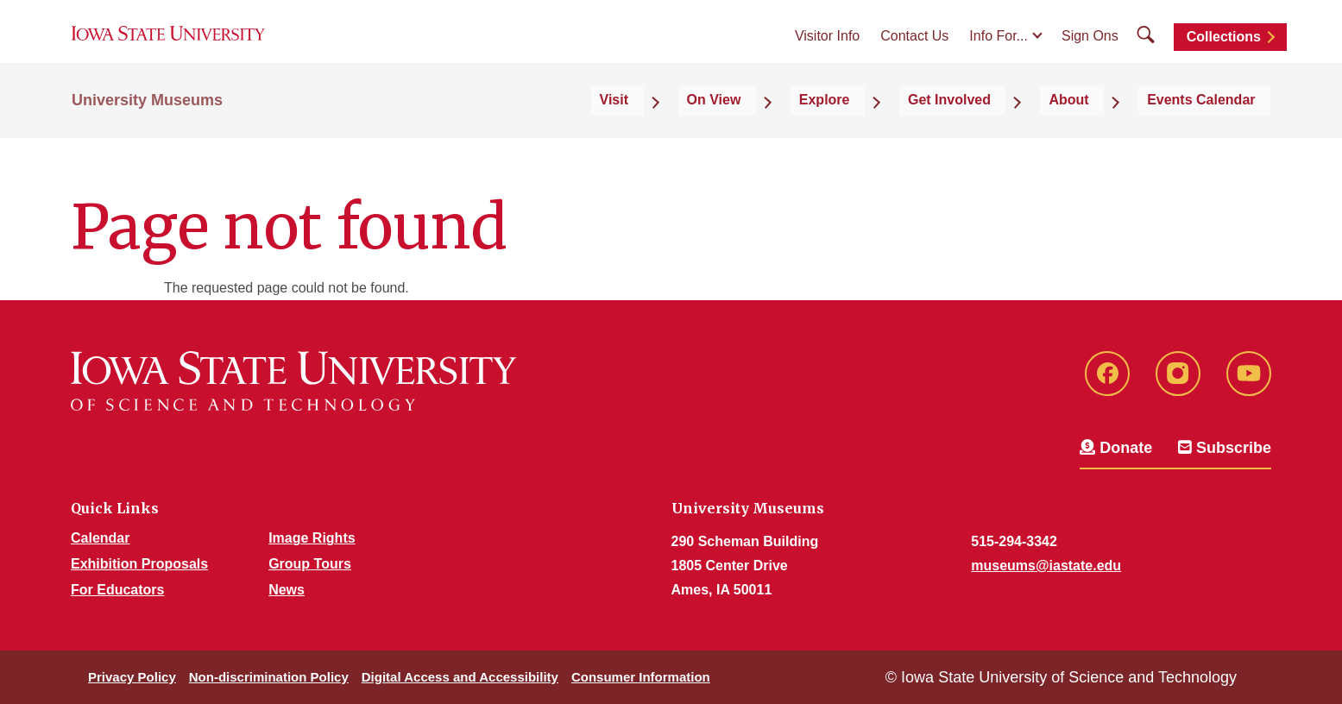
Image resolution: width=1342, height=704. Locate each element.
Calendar (100, 538)
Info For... (998, 53)
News (286, 589)
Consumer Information (640, 676)
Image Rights (311, 538)
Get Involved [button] (1011, 130)
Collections (1224, 54)
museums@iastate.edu (1046, 565)
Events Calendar (1216, 130)
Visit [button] (747, 130)
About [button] (1107, 130)
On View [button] (824, 130)
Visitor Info (827, 53)
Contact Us (914, 53)
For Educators (117, 589)
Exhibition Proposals (139, 563)
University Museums (147, 131)
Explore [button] (910, 130)
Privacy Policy (132, 676)
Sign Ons (1090, 53)
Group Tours (309, 563)
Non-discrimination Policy (269, 676)
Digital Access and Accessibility (460, 676)
